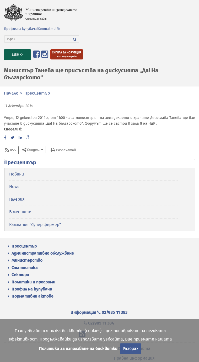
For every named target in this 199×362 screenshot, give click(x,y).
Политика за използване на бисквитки (78, 348)
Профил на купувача (20, 29)
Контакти (46, 29)
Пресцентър (37, 93)
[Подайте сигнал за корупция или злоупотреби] (66, 54)
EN (58, 29)
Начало (11, 93)
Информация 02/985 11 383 (99, 312)
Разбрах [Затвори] (130, 348)
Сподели (33, 150)
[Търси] (37, 39)
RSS (13, 150)
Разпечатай (66, 150)
